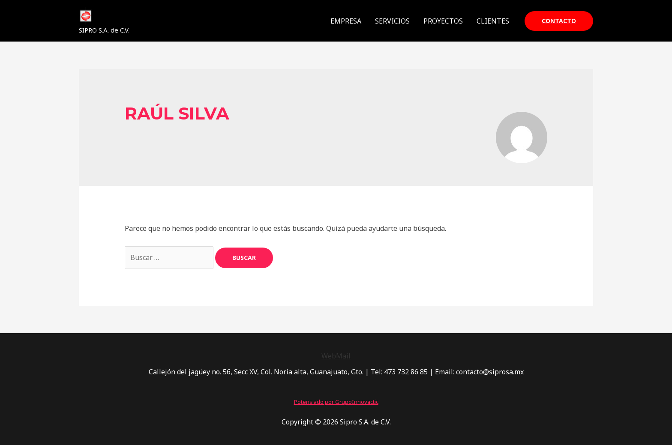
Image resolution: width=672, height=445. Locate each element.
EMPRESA (345, 21)
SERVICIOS (392, 21)
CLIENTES (493, 21)
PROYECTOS (443, 21)
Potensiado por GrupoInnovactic (336, 402)
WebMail (336, 356)
